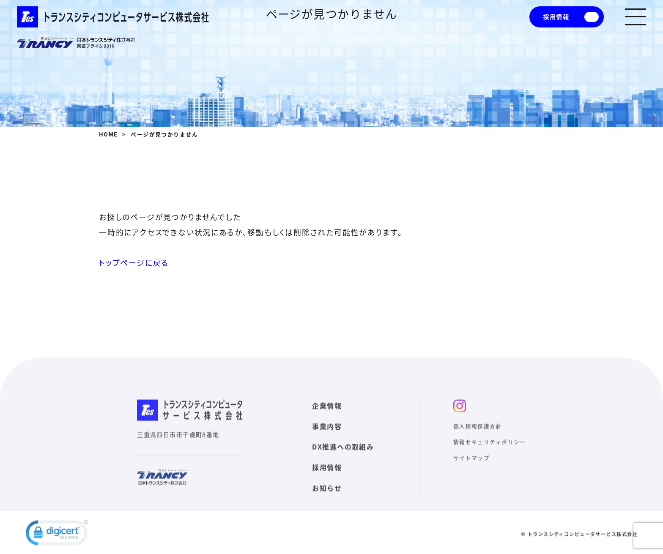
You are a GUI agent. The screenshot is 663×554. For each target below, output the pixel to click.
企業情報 (327, 420)
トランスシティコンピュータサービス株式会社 (113, 16)
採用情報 (556, 17)
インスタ (459, 420)
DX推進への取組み (343, 461)
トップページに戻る (134, 262)
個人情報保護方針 (477, 441)
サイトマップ (471, 472)
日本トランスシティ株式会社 (76, 42)
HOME (108, 134)
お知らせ (327, 502)
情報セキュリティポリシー (489, 457)
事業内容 (327, 441)
